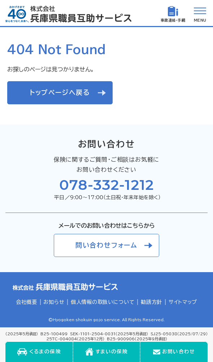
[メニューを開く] (200, 14)
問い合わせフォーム (106, 245)
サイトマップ (183, 302)
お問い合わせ (178, 351)
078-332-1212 (106, 184)
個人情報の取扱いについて (103, 302)
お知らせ (53, 302)
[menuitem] (39, 352)
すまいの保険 (111, 351)
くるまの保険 (45, 351)
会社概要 (26, 302)
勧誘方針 (151, 302)
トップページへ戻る (60, 92)
